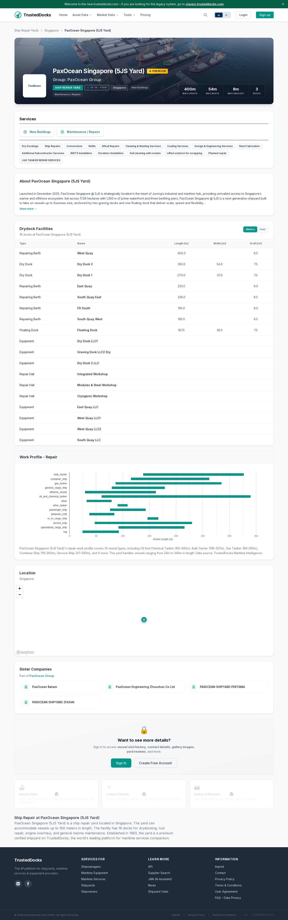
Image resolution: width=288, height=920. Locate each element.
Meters (250, 229)
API (150, 866)
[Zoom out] (20, 594)
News (152, 885)
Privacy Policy (224, 879)
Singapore (51, 30)
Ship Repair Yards (26, 30)
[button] (144, 619)
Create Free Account (155, 763)
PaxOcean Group (84, 79)
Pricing (145, 15)
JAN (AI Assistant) (160, 879)
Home (63, 15)
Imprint (219, 866)
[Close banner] (283, 4)
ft (226, 15)
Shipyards (88, 885)
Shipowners (89, 891)
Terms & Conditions (228, 885)
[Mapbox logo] (25, 652)
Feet (262, 229)
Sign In (121, 763)
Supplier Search (159, 873)
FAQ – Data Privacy (228, 897)
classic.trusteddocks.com (205, 4)
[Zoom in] (20, 588)
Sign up (264, 15)
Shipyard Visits (158, 891)
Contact (220, 873)
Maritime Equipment (94, 873)
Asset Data (82, 15)
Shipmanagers (91, 866)
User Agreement (226, 891)
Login (243, 15)
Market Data (108, 15)
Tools (129, 15)
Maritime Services (93, 879)
